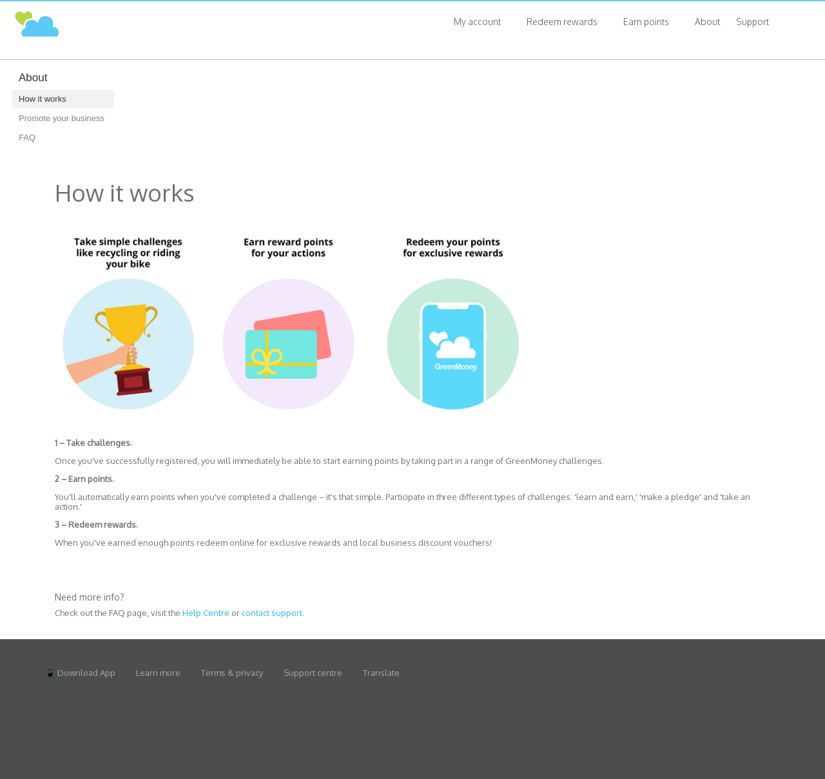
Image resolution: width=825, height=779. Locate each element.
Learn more (158, 673)
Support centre (313, 673)
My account (477, 21)
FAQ (27, 137)
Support (752, 21)
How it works (42, 99)
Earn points (646, 21)
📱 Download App (80, 673)
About (707, 21)
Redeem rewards (562, 21)
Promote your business (61, 118)
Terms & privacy (232, 673)
